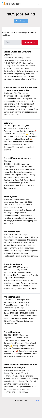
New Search (21, 21)
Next (38, 400)
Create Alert (30, 42)
